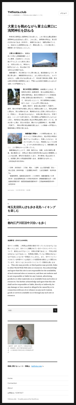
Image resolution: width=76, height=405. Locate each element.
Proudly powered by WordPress (28, 399)
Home (10, 378)
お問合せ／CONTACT (15, 393)
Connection (12, 383)
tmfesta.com (36, 366)
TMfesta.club (17, 12)
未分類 (28, 190)
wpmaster (11, 190)
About (10, 388)
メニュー (63, 13)
